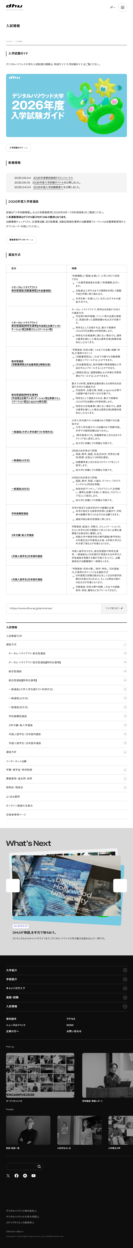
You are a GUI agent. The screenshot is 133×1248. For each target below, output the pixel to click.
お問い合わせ (73, 1031)
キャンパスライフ (66, 988)
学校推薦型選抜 (19, 514)
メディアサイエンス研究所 (20, 1223)
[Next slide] (120, 885)
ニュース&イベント (16, 1025)
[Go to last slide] (13, 885)
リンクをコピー (114, 608)
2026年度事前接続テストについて (53, 178)
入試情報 (66, 1006)
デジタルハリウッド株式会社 (21, 1211)
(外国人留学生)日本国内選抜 (26, 556)
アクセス (71, 1019)
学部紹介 (66, 979)
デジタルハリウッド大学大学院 (22, 1217)
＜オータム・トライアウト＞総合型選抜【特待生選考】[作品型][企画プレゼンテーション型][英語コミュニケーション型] (36, 326)
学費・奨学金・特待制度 (66, 770)
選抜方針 (66, 752)
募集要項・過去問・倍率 (66, 779)
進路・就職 (66, 997)
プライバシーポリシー (15, 1232)
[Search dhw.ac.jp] (24, 1166)
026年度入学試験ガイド (49, 183)
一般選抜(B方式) (20, 489)
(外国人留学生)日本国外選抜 (26, 580)
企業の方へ (12, 1031)
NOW (70, 1025)
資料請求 (11, 1019)
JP (111, 7)
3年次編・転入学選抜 (22, 535)
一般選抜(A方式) (20, 460)
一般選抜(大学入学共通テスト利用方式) (32, 432)
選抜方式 (66, 644)
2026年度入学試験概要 (48, 187)
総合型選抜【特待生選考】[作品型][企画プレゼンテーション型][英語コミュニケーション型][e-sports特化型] (35, 398)
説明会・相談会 (66, 787)
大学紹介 (66, 970)
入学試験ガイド (18, 148)
